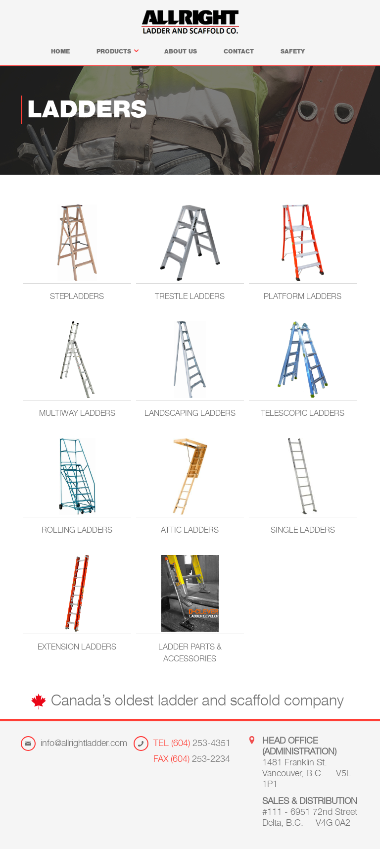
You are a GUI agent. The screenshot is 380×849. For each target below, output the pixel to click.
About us (180, 52)
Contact (239, 52)
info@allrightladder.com (84, 744)
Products (117, 52)
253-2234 (191, 759)
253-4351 (192, 744)
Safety (293, 52)
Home (60, 52)
